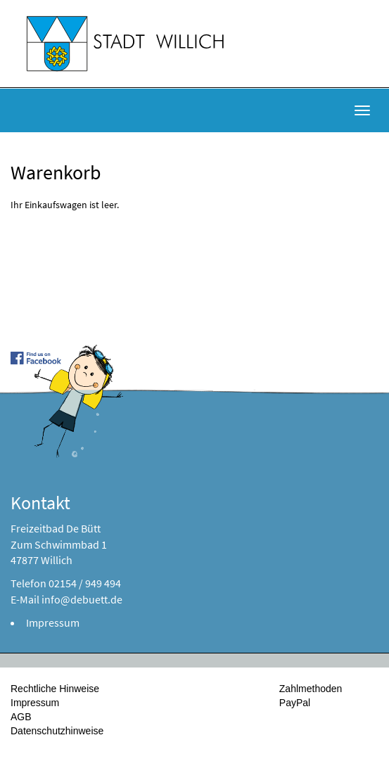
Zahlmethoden (311, 688)
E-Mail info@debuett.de (66, 599)
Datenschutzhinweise (57, 730)
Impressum (52, 622)
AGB (21, 716)
